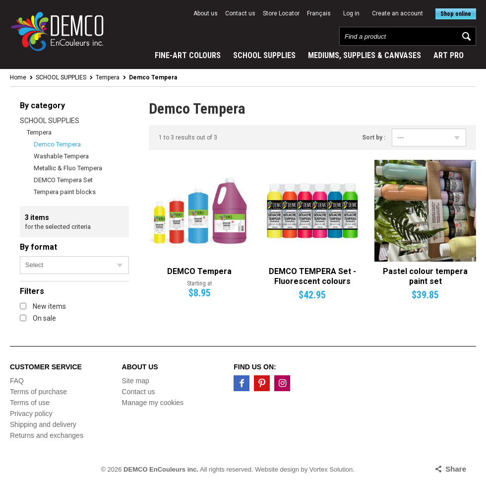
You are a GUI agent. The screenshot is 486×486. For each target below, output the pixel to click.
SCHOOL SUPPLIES (264, 55)
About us (205, 13)
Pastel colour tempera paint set (425, 276)
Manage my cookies (153, 403)
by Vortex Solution (327, 469)
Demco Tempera (57, 144)
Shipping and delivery (43, 424)
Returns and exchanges (46, 435)
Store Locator (281, 13)
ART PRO (448, 55)
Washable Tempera (61, 156)
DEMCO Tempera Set (63, 180)
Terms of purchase (38, 392)
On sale (38, 318)
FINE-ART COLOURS (188, 55)
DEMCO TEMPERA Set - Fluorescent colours (312, 276)
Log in (351, 13)
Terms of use (30, 403)
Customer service (46, 367)
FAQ (17, 381)
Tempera (108, 77)
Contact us (240, 13)
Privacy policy (31, 413)
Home (18, 77)
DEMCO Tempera (199, 271)
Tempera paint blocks (65, 192)
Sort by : (373, 137)
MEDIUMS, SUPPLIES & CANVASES (364, 55)
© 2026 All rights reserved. (177, 469)
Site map (135, 381)
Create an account (397, 13)
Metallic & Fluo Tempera (68, 168)
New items (43, 306)
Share (455, 469)
